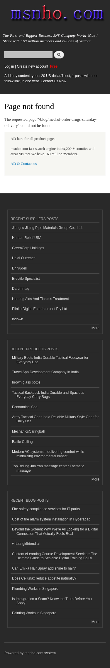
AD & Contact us (24, 164)
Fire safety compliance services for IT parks (46, 509)
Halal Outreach (23, 258)
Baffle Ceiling (22, 442)
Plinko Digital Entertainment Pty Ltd (39, 309)
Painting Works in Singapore (34, 613)
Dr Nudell (19, 268)
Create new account (33, 66)
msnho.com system (40, 653)
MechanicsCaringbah (28, 431)
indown (17, 319)
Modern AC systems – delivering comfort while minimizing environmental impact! (48, 454)
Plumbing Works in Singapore (35, 589)
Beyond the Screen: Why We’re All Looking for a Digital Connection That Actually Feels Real (55, 531)
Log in (9, 66)
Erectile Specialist (26, 279)
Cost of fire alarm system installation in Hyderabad (51, 519)
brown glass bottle (26, 382)
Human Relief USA (27, 238)
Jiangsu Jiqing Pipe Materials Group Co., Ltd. (47, 228)
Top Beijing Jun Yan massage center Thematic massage (48, 468)
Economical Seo (25, 407)
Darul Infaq (20, 289)
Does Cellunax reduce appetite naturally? (44, 578)
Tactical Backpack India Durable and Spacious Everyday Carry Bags (48, 395)
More (95, 328)
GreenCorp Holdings (28, 248)
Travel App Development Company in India (45, 372)
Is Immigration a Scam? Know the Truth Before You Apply (52, 601)
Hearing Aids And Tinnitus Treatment (40, 299)
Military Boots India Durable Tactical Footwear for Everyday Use (50, 360)
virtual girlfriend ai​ (26, 544)
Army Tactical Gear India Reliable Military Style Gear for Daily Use (55, 419)
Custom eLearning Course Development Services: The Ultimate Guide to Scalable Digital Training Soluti (54, 556)
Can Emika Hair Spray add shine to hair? (44, 568)
